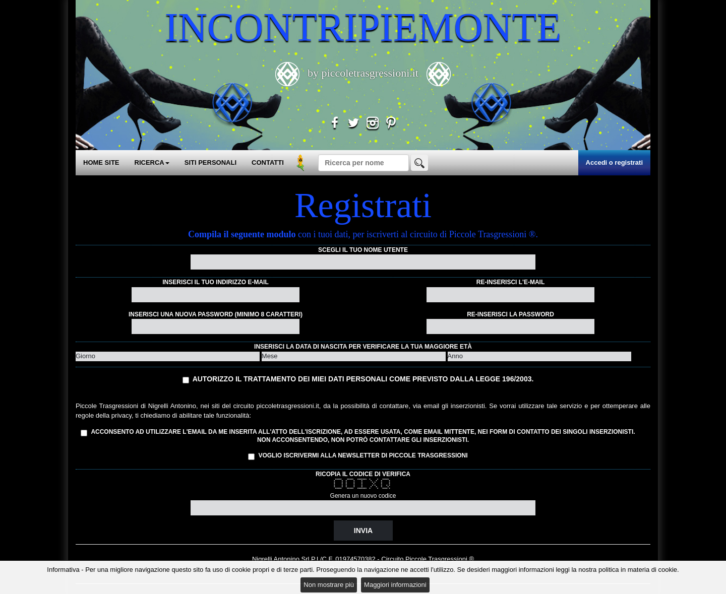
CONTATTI (268, 162)
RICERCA (152, 162)
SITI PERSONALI (210, 162)
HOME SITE (101, 162)
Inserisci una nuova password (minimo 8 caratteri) (215, 314)
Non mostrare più (329, 584)
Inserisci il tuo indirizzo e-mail (215, 282)
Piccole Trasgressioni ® (439, 559)
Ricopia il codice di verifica (363, 474)
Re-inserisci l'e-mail (510, 282)
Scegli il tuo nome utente (363, 249)
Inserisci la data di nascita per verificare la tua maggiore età (363, 346)
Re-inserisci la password (510, 314)
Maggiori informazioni (395, 584)
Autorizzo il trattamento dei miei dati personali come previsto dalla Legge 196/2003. (363, 379)
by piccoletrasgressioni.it (363, 73)
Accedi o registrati (614, 162)
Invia (363, 530)
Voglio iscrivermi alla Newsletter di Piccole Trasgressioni (357, 456)
